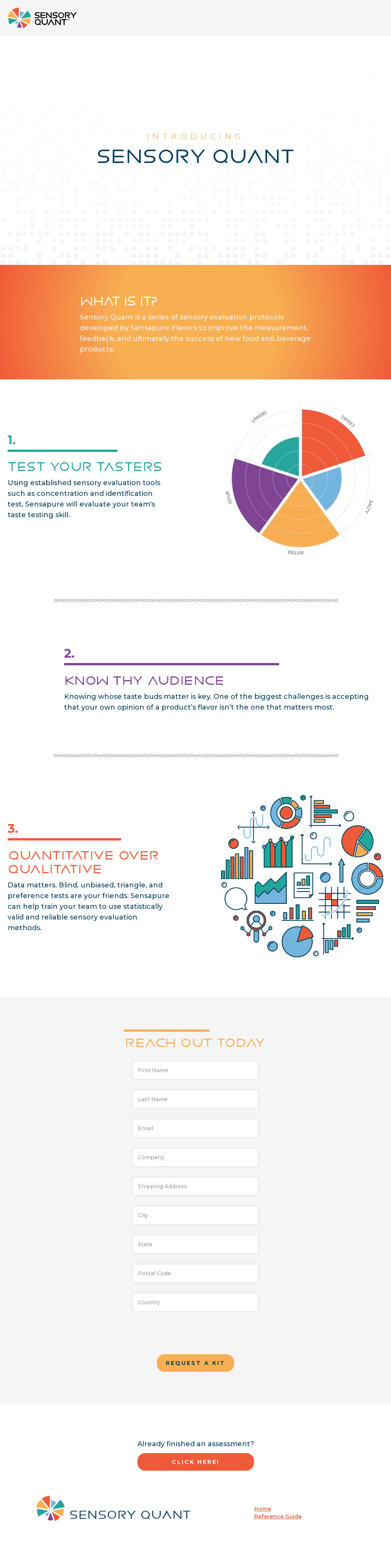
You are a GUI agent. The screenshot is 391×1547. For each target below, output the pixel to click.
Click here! (196, 1461)
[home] (42, 18)
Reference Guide (278, 1516)
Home (262, 1508)
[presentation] (195, 1336)
